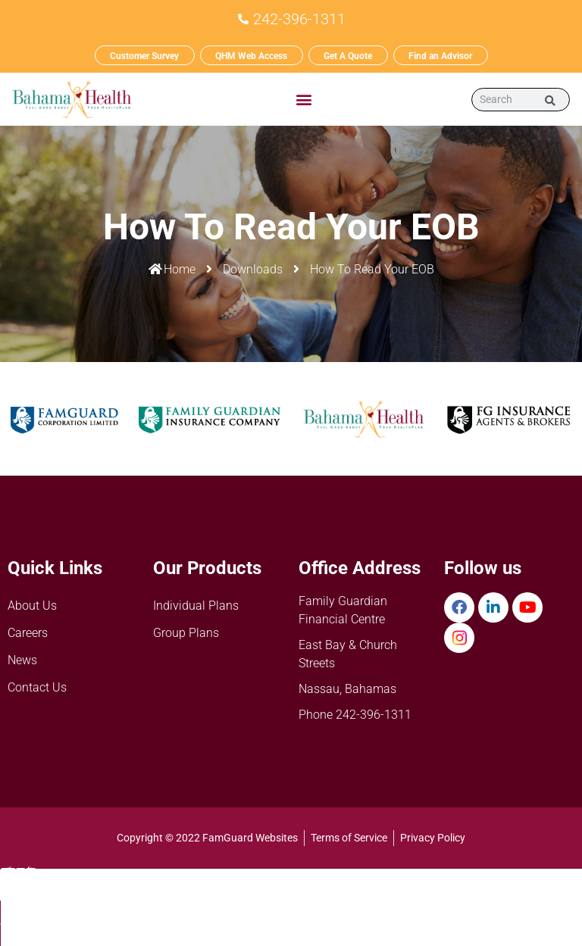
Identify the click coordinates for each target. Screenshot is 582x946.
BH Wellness (175, 927)
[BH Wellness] (174, 896)
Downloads (253, 268)
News (22, 660)
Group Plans (186, 633)
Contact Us (37, 687)
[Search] (551, 99)
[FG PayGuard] (523, 896)
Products (290, 913)
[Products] (291, 898)
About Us (32, 605)
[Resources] (407, 896)
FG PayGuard (523, 916)
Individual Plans (196, 605)
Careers (28, 633)
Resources (407, 916)
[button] (303, 98)
